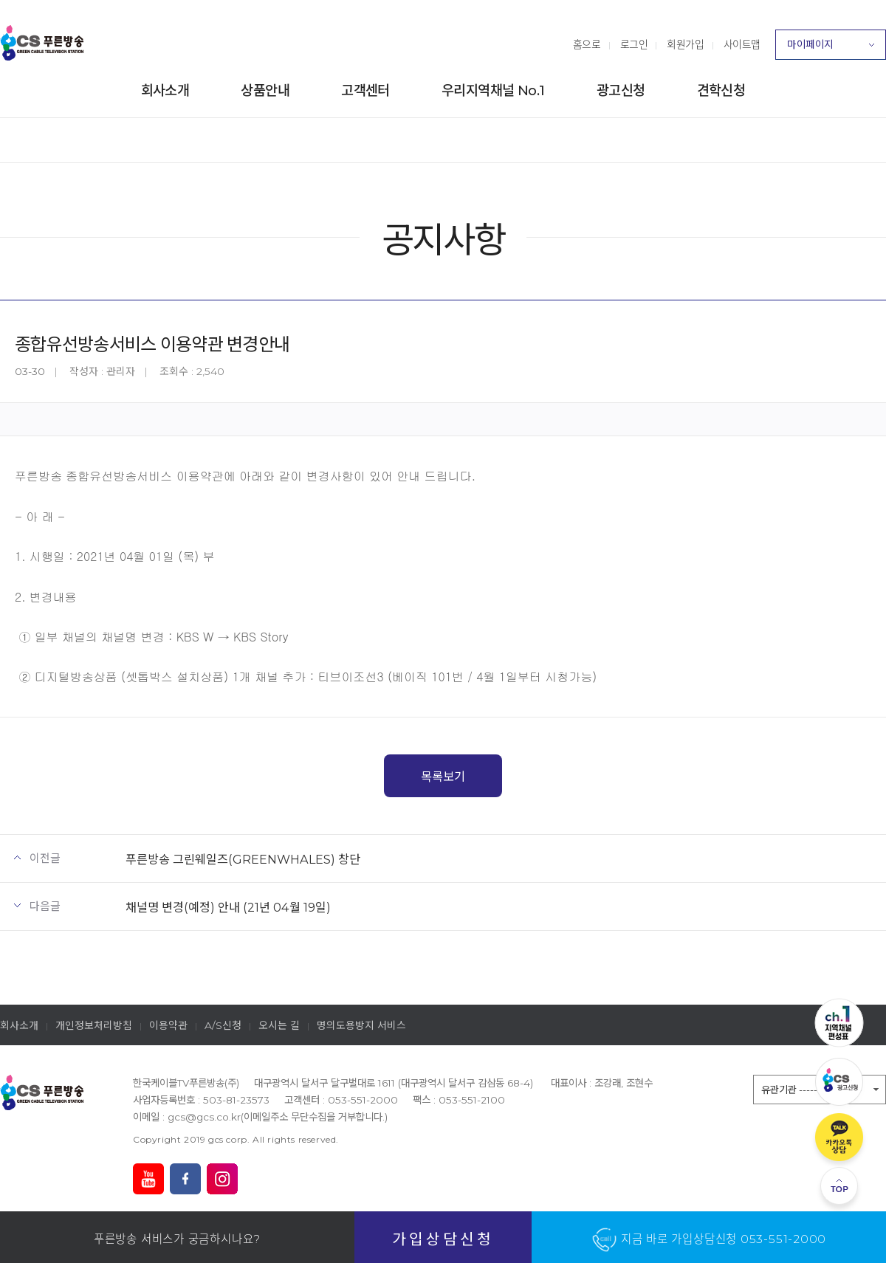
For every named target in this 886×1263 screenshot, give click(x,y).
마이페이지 (830, 48)
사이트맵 (742, 44)
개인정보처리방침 (93, 1025)
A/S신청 (223, 1025)
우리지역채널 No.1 (493, 90)
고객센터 (365, 90)
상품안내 (265, 90)
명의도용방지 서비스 (361, 1025)
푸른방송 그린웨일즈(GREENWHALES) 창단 (243, 859)
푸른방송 (42, 43)
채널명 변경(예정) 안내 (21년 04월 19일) (228, 907)
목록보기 (443, 776)
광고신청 (621, 90)
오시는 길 (279, 1025)
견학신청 (721, 90)
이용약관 (168, 1025)
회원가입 (685, 44)
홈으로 (587, 44)
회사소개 (165, 90)
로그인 (634, 44)
